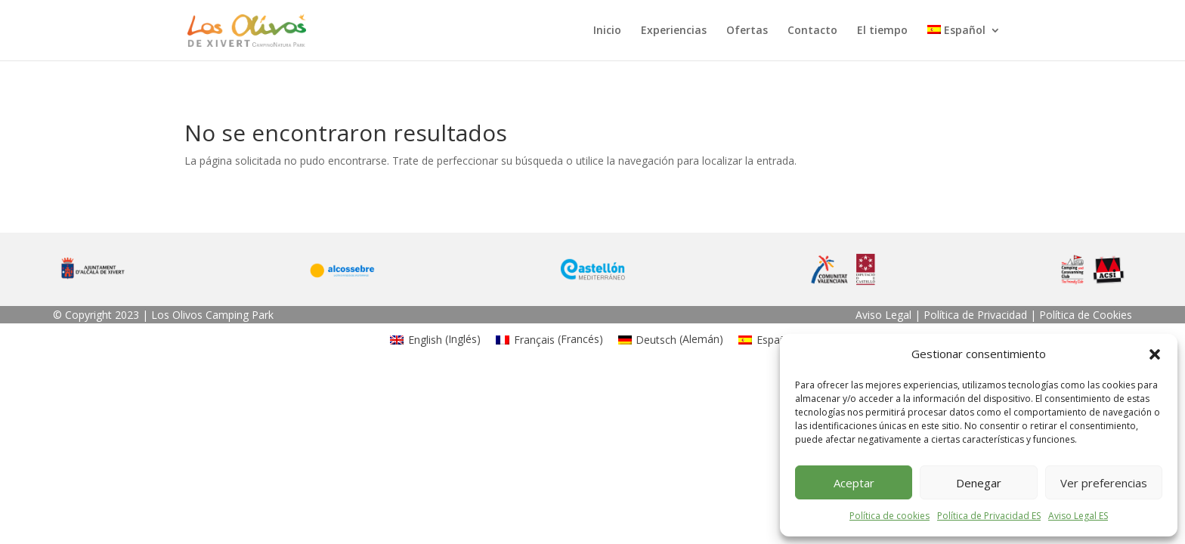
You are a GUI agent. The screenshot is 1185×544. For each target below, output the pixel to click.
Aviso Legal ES (1078, 515)
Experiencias (674, 31)
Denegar (978, 482)
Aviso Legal (883, 315)
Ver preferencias (1103, 482)
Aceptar (854, 482)
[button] (1154, 354)
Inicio (607, 31)
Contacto (812, 31)
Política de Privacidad (975, 315)
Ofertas (747, 31)
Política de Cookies (1085, 315)
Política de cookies (889, 515)
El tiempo (882, 31)
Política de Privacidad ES (989, 515)
